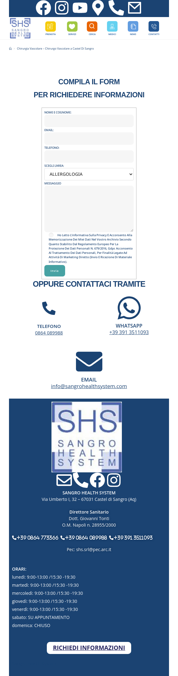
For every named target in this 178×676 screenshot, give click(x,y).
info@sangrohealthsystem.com (89, 386)
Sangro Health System (34, 663)
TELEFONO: (89, 152)
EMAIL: (89, 134)
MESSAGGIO (89, 196)
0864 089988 (49, 332)
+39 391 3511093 (129, 332)
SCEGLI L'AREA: (89, 170)
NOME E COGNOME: (89, 116)
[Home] (10, 48)
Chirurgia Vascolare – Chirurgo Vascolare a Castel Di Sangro (55, 48)
